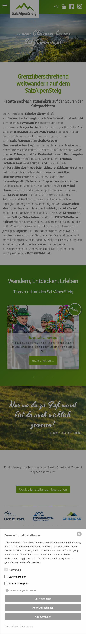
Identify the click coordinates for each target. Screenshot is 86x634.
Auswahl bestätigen (42, 607)
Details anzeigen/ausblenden (23, 590)
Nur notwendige (43, 599)
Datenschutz (11, 626)
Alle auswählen (43, 616)
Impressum (27, 626)
